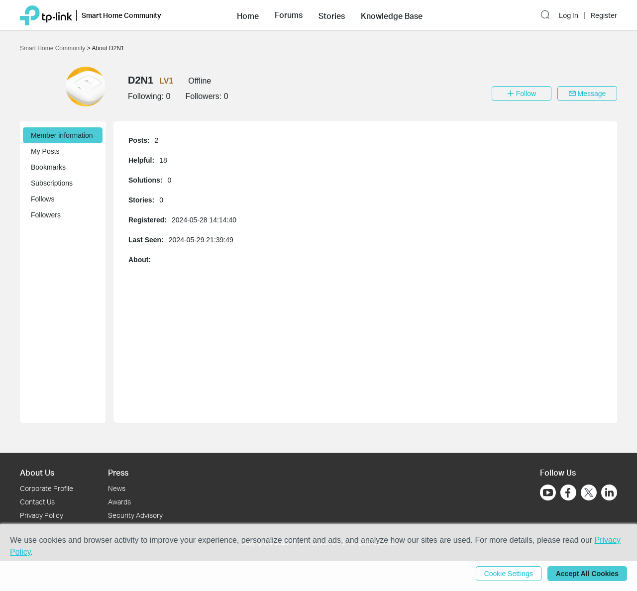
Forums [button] (289, 15)
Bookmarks (48, 167)
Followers (46, 215)
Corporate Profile (46, 488)
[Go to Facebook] (568, 492)
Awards (119, 501)
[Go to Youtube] (548, 492)
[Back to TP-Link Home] (46, 14)
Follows (42, 199)
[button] (248, 15)
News (116, 488)
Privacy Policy (41, 515)
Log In (568, 15)
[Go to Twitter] (589, 493)
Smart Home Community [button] (121, 15)
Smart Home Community (53, 48)
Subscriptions (52, 183)
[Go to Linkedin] (609, 492)
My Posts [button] (45, 151)
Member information (62, 135)
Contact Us (37, 501)
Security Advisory (135, 515)
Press (118, 472)
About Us (37, 472)
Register (604, 15)
